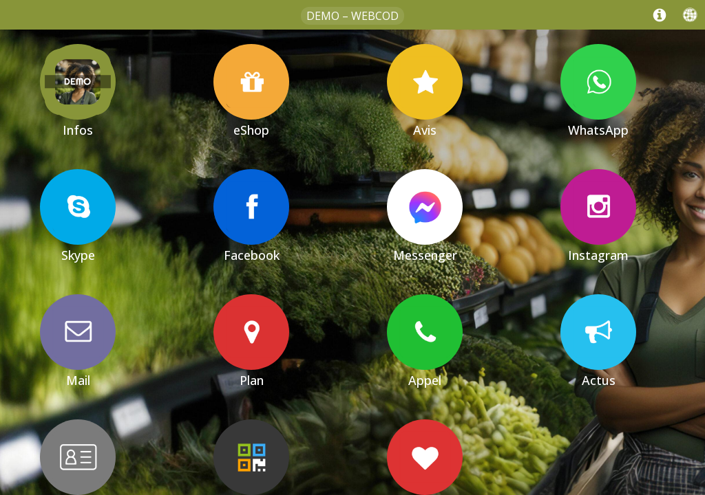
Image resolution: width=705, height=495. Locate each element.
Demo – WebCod (352, 15)
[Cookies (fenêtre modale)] (698, 492)
